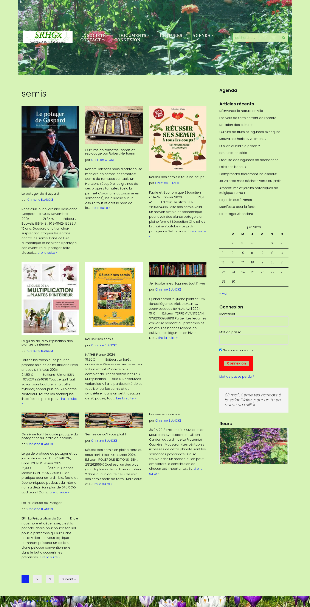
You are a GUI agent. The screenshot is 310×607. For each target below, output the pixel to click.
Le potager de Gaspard (43, 193)
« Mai (223, 293)
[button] (108, 35)
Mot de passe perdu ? (236, 376)
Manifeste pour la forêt (237, 206)
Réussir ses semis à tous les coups (176, 177)
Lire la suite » (47, 252)
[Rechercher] (255, 37)
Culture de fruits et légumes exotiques (250, 132)
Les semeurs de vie (164, 414)
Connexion (127, 40)
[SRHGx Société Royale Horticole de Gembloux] (48, 37)
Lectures (171, 35)
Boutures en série (233, 152)
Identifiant (227, 314)
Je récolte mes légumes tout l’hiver (177, 283)
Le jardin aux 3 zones (235, 199)
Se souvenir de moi (236, 350)
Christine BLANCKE (40, 200)
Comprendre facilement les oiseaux (248, 174)
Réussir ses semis (99, 339)
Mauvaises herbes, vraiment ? (243, 138)
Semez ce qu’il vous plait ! (105, 434)
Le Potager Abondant (236, 213)
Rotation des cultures (236, 124)
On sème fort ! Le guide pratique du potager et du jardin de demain (50, 436)
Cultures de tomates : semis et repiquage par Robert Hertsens (110, 152)
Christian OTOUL (102, 160)
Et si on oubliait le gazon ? (239, 146)
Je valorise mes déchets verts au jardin (250, 180)
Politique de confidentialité (43, 601)
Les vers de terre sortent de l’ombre (247, 118)
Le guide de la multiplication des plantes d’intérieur (47, 343)
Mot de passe (230, 332)
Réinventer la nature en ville (241, 110)
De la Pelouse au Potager (42, 503)
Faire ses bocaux (232, 166)
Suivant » (69, 579)
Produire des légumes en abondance (249, 160)
